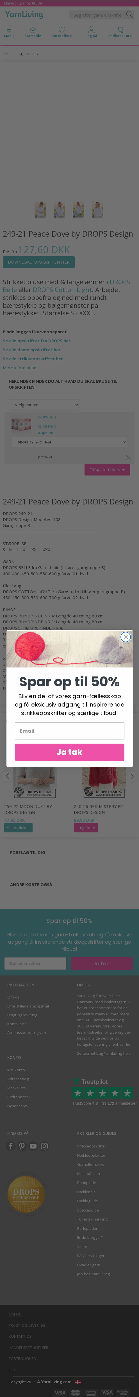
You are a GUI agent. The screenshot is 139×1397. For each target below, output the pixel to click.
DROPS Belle (46, 417)
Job (12, 1369)
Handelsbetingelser (28, 1347)
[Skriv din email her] (35, 963)
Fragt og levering (22, 1014)
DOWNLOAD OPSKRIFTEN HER (39, 262)
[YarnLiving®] (24, 14)
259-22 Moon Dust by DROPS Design (28, 809)
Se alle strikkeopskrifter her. (33, 358)
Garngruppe (14, 525)
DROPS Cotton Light (62, 289)
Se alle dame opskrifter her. (32, 349)
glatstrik (102, 664)
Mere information (19, 367)
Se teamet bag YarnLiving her (103, 1053)
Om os (13, 997)
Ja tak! (102, 963)
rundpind (17, 646)
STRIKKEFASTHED (21, 658)
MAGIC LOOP (36, 639)
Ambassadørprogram (26, 1032)
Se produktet (18, 827)
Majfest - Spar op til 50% (23, 3)
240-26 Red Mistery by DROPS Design (98, 809)
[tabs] (120, 33)
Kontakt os (16, 1023)
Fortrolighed (22, 1358)
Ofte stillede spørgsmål (28, 1006)
